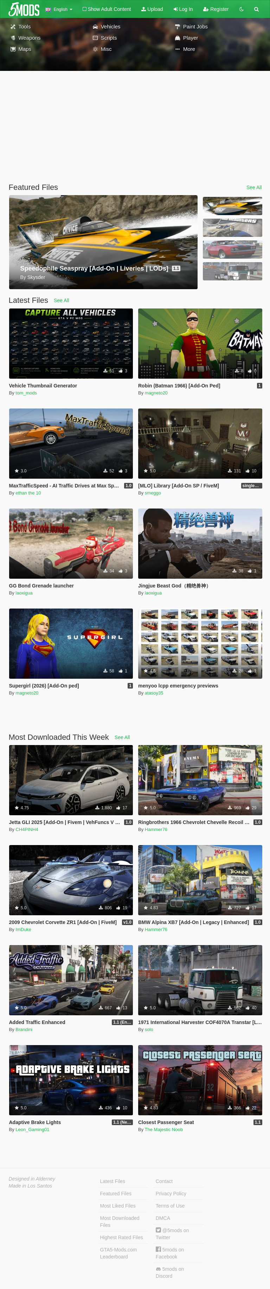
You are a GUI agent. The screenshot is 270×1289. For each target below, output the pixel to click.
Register (216, 9)
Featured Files (115, 1193)
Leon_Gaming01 (32, 1129)
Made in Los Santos (30, 1186)
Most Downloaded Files (120, 1221)
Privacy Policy (171, 1193)
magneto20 (156, 393)
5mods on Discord (170, 1272)
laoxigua (23, 593)
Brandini (23, 1029)
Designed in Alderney (32, 1179)
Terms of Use (170, 1206)
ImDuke (23, 929)
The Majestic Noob (164, 1129)
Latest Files (113, 1181)
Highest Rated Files (121, 1237)
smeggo (153, 493)
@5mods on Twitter (172, 1233)
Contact (164, 1181)
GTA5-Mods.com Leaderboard (118, 1253)
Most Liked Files (118, 1206)
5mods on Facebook (170, 1253)
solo (149, 1029)
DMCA (163, 1218)
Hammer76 (156, 829)
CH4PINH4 (26, 829)
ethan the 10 (28, 493)
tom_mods (26, 393)
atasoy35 (154, 693)
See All (254, 187)
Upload (152, 9)
